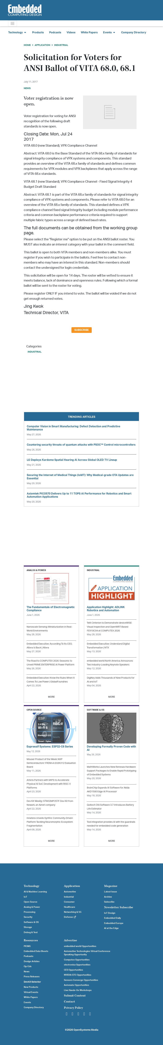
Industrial (61, 45)
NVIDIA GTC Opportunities (77, 975)
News (26, 972)
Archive (108, 897)
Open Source (30, 902)
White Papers (89, 32)
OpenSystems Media (85, 1030)
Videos (71, 32)
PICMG (27, 946)
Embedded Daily (112, 918)
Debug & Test (31, 932)
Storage (28, 927)
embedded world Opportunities (80, 946)
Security (28, 917)
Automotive (70, 892)
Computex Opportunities (77, 960)
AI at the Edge (111, 928)
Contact (69, 1001)
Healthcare (69, 907)
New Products (31, 987)
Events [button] (109, 32)
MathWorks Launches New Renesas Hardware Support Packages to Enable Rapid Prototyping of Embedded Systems (111, 771)
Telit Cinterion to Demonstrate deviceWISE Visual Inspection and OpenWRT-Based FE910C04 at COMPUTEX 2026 (109, 627)
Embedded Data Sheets (36, 951)
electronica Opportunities (77, 965)
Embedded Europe (113, 923)
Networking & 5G (72, 912)
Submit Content (75, 995)
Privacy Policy (73, 1008)
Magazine (110, 886)
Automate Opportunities (76, 985)
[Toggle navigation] (12, 23)
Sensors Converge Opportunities (81, 980)
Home (27, 45)
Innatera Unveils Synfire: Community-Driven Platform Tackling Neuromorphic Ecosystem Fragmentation (50, 822)
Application (42, 45)
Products (38, 32)
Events (27, 1002)
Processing (29, 912)
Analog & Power (32, 907)
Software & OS (31, 922)
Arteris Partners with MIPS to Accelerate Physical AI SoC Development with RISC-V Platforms (49, 784)
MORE (51, 697)
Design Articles (31, 961)
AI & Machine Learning (35, 892)
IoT (25, 897)
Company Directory (133, 32)
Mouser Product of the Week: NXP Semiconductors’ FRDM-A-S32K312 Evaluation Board (51, 763)
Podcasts (55, 32)
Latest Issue (110, 892)
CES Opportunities (73, 970)
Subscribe (81, 330)
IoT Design (109, 913)
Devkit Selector (32, 982)
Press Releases (31, 977)
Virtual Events (31, 992)
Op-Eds (27, 966)
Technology (31, 886)
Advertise (70, 940)
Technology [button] (17, 32)
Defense (70, 917)
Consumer (69, 902)
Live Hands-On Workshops (78, 990)
